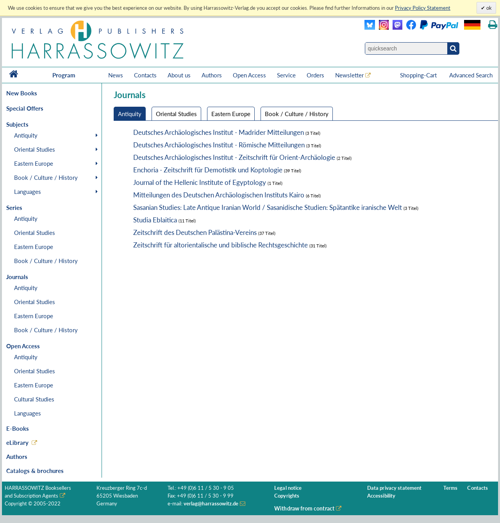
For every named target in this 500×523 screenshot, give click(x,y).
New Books (21, 93)
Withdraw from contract (304, 508)
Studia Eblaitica (155, 220)
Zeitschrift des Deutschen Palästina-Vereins (195, 232)
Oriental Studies (34, 149)
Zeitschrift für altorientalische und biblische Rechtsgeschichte (220, 245)
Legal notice (288, 488)
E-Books (17, 428)
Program (63, 75)
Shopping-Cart (419, 75)
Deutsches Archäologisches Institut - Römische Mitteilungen (219, 145)
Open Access (249, 75)
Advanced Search (471, 75)
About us (179, 75)
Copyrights (286, 496)
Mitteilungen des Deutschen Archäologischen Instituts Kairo (218, 195)
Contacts (145, 75)
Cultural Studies (34, 399)
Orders (315, 75)
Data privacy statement (394, 488)
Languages (27, 191)
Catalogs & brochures (35, 470)
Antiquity (26, 135)
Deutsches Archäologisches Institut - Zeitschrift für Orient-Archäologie (234, 157)
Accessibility (381, 496)
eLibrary (17, 442)
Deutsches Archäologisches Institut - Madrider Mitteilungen (218, 132)
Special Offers (24, 108)
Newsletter (349, 75)
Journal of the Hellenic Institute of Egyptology (199, 182)
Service (286, 75)
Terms (450, 488)
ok (488, 8)
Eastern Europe (33, 163)
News (115, 75)
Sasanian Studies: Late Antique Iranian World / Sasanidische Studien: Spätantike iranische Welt (267, 207)
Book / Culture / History (46, 177)
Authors (212, 75)
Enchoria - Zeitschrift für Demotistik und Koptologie (207, 170)
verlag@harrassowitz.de (211, 504)
